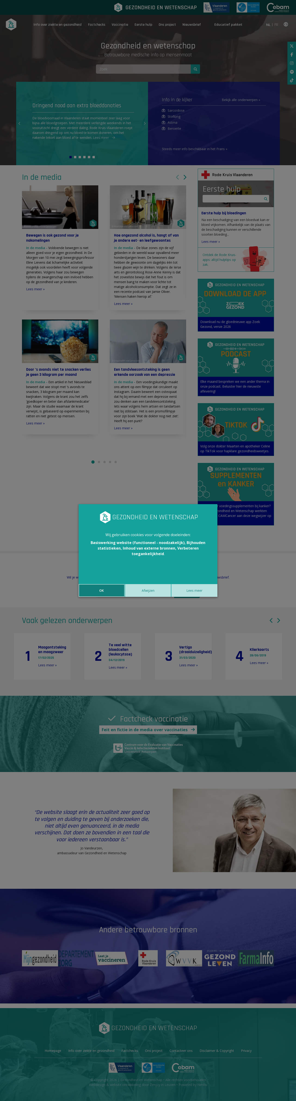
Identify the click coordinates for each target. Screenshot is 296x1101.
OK (101, 590)
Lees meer (194, 590)
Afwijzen (148, 590)
